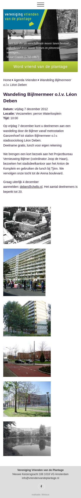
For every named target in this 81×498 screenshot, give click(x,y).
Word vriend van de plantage (40, 66)
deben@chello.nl (31, 186)
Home (7, 80)
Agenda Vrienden (25, 80)
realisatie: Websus (40, 494)
